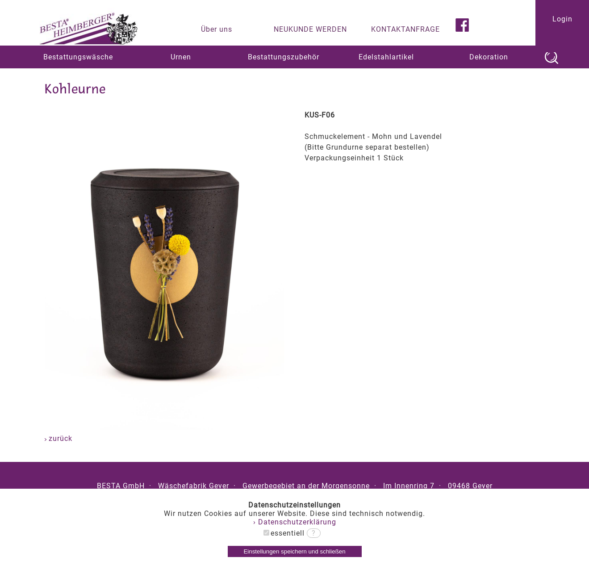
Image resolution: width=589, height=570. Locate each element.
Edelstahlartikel (386, 57)
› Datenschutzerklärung (294, 522)
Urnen (181, 57)
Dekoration (488, 57)
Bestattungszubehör (283, 57)
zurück (58, 438)
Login (562, 19)
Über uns (216, 29)
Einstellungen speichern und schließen (294, 551)
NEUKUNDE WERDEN (310, 29)
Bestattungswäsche (78, 57)
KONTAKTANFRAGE (405, 29)
